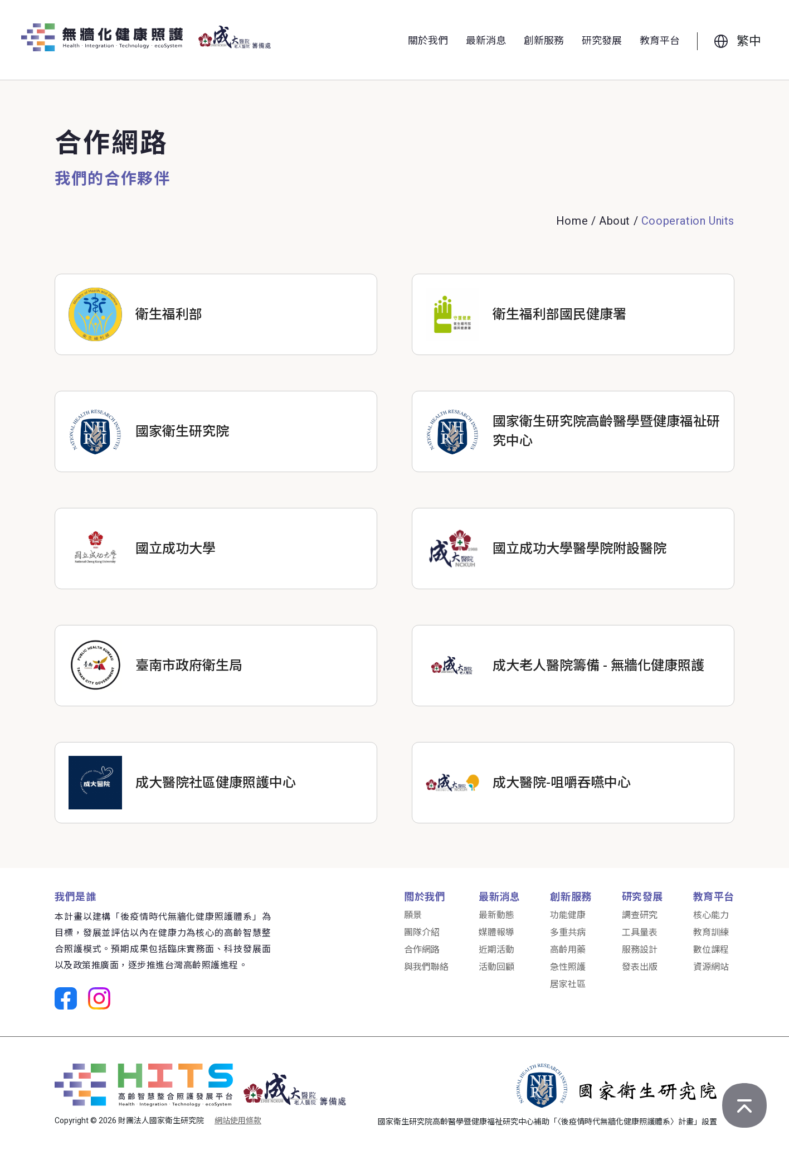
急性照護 (568, 967)
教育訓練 (711, 932)
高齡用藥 (568, 950)
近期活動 (496, 950)
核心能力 (711, 915)
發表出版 (640, 967)
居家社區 (568, 984)
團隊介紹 (422, 932)
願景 (413, 915)
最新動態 (496, 915)
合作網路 (422, 950)
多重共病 (568, 932)
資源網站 (711, 967)
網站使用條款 (238, 1121)
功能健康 (568, 915)
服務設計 (640, 950)
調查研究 (640, 915)
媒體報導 (496, 932)
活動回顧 (496, 967)
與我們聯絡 (426, 967)
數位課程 (711, 950)
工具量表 (640, 932)
